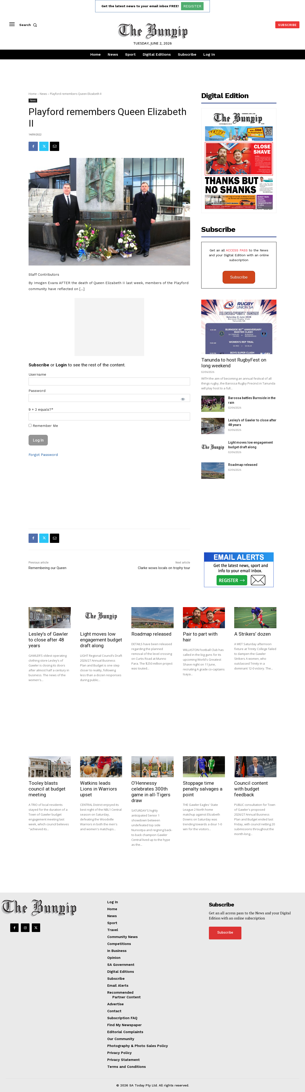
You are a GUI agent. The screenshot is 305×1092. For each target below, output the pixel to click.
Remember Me (43, 426)
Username (37, 374)
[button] (29, 25)
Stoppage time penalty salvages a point (202, 788)
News (43, 94)
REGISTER (192, 6)
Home (33, 94)
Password (37, 391)
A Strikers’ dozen (252, 634)
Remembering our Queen (47, 568)
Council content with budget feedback (251, 788)
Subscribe (239, 277)
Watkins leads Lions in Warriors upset (98, 788)
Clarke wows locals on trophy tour (164, 568)
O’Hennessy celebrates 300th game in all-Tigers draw (150, 791)
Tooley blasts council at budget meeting (47, 788)
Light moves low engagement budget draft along (101, 639)
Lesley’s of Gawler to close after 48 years (48, 639)
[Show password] (183, 399)
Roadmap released (242, 465)
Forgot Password (43, 455)
